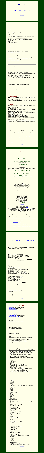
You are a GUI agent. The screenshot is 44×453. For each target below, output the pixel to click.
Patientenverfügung (11, 307)
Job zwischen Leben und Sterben (12, 308)
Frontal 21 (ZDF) (15, 240)
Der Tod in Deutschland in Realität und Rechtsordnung (14, 316)
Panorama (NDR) (30, 240)
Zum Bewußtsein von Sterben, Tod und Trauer (13, 309)
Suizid (19, 444)
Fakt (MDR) (12, 240)
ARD (8, 237)
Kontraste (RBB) (19, 240)
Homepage (27, 207)
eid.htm (27, 135)
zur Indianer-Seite (22, 204)
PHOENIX (9, 238)
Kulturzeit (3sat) (22, 240)
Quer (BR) (33, 240)
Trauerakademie (10, 317)
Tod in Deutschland (11, 321)
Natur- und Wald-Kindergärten (15, 222)
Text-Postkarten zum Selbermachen (22, 11)
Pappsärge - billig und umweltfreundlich (12, 315)
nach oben (22, 144)
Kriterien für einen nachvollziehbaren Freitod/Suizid (13, 314)
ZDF (8, 239)
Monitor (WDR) (26, 240)
